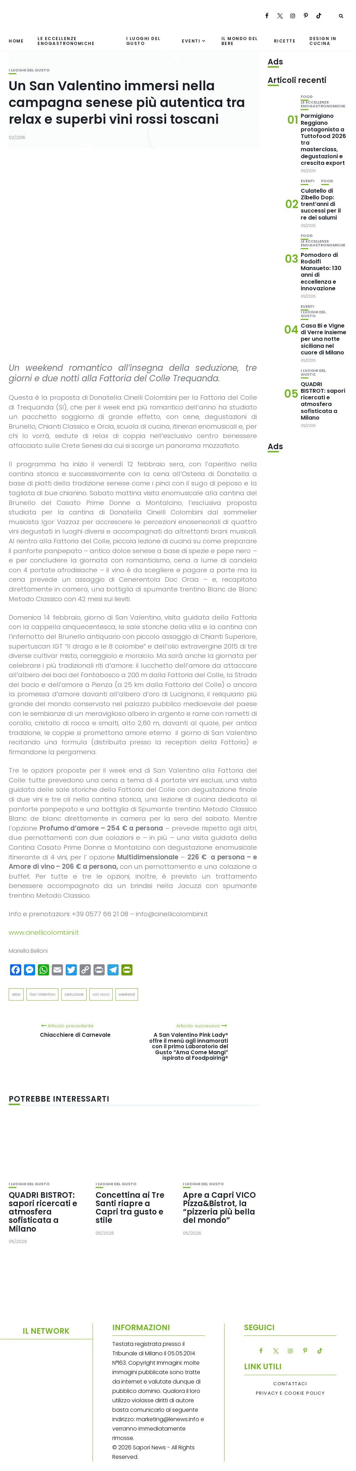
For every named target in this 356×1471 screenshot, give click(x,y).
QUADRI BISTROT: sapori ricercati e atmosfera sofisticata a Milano (43, 1212)
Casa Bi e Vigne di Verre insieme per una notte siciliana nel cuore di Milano (323, 339)
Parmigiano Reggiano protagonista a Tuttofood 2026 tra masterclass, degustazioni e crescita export (323, 139)
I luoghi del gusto (143, 41)
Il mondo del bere (239, 41)
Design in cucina (323, 41)
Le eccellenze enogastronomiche (66, 41)
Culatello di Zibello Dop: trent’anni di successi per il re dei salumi (321, 204)
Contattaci (290, 1383)
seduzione (73, 994)
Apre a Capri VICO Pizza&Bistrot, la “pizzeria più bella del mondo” (219, 1208)
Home (16, 41)
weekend (127, 994)
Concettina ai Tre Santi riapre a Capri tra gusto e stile (130, 1208)
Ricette (285, 41)
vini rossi (101, 994)
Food (307, 97)
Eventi (191, 41)
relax (16, 994)
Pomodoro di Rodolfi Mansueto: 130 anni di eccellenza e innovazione (321, 271)
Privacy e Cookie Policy (290, 1393)
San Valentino (42, 994)
